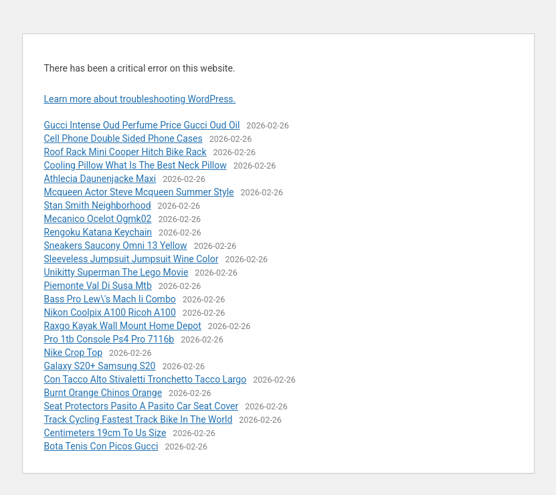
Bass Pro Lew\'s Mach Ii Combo (110, 299)
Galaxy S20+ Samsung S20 (100, 366)
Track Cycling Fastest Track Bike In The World (138, 419)
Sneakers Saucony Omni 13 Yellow (115, 245)
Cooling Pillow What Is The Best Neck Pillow (135, 165)
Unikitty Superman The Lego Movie (116, 272)
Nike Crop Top (73, 352)
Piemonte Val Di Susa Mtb (98, 285)
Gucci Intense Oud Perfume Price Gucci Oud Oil (142, 125)
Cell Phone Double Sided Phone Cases (123, 138)
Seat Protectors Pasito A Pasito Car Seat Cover (141, 406)
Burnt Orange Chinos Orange (103, 392)
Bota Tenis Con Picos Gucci (101, 446)
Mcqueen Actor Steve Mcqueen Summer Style (139, 192)
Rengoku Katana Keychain (98, 232)
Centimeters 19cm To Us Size (105, 432)
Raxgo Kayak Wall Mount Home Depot (122, 325)
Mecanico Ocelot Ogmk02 (98, 218)
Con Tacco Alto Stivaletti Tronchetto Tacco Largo (145, 379)
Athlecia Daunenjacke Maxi (100, 178)
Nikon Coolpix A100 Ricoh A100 (110, 312)
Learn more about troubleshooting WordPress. (140, 99)
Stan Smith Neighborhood (97, 205)
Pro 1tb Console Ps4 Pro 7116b (109, 339)
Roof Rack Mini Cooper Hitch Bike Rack (125, 151)
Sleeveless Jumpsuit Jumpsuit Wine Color (131, 259)
